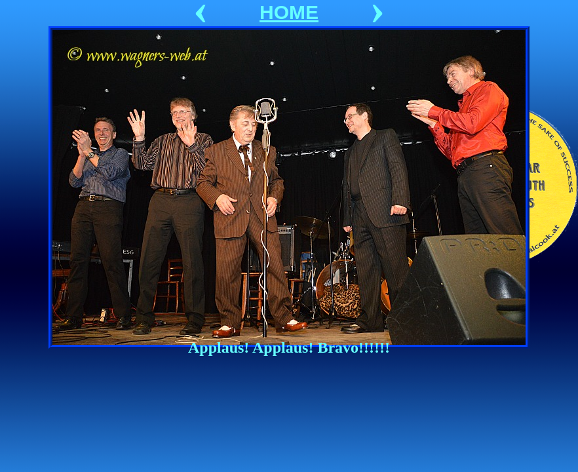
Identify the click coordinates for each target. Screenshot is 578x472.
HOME (289, 12)
